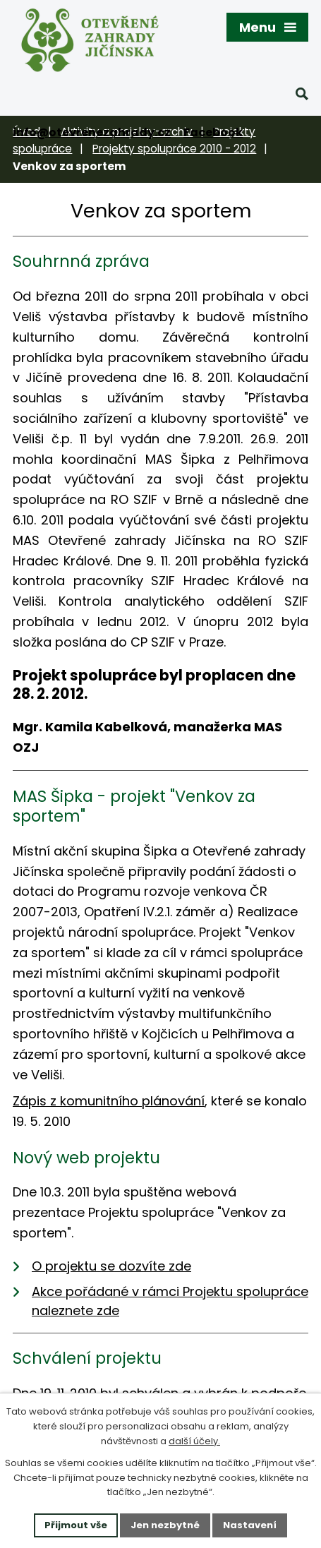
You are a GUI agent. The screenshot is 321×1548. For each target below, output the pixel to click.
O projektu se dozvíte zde (111, 1266)
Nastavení (250, 1525)
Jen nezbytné (165, 1525)
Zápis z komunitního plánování (109, 1101)
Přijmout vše (75, 1525)
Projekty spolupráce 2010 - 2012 (174, 148)
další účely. (194, 1441)
